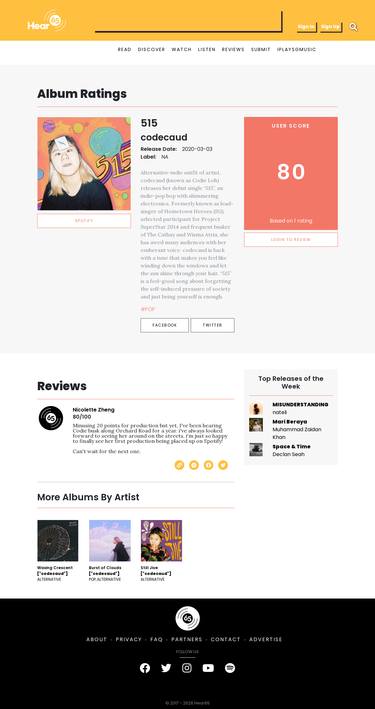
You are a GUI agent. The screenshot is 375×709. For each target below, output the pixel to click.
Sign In (306, 26)
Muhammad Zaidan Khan (297, 433)
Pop (92, 579)
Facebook (165, 325)
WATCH (182, 49)
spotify (84, 221)
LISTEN (207, 49)
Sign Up (330, 26)
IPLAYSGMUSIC (296, 49)
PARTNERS (186, 639)
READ (125, 49)
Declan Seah (289, 454)
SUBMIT (261, 49)
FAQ (156, 639)
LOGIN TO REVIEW (291, 239)
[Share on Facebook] (208, 465)
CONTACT (226, 639)
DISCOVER (151, 49)
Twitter (212, 325)
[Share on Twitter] (223, 465)
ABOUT (96, 639)
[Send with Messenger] (194, 465)
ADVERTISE (266, 639)
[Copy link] (179, 465)
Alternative (49, 579)
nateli (280, 412)
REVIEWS (233, 49)
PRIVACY (129, 639)
